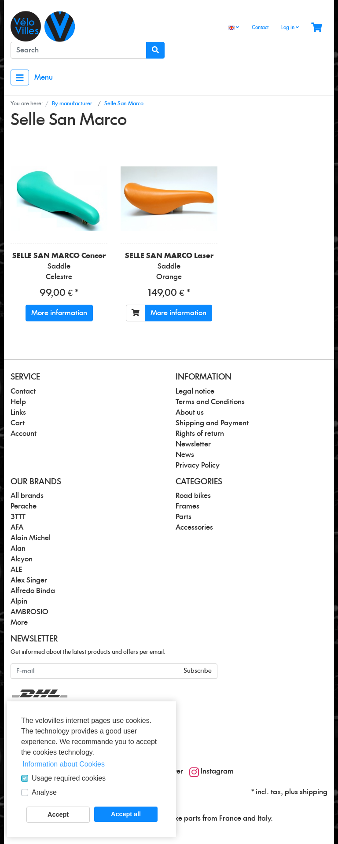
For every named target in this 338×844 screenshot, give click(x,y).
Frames (187, 506)
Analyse (44, 792)
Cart (18, 423)
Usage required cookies (69, 778)
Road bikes (193, 495)
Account (24, 433)
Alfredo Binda (33, 590)
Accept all (126, 814)
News (185, 454)
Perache (24, 506)
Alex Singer (29, 580)
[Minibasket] (316, 28)
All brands (27, 495)
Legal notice (195, 391)
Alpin (19, 601)
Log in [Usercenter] (290, 27)
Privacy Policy (198, 465)
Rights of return (200, 433)
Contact (260, 27)
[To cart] (135, 313)
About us (190, 412)
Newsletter (193, 444)
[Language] (233, 28)
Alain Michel (31, 538)
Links (18, 412)
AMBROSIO (29, 611)
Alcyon (22, 559)
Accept (58, 814)
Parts (183, 516)
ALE (16, 569)
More (19, 622)
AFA (17, 527)
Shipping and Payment (212, 423)
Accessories (194, 527)
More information (59, 313)
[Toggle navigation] (20, 77)
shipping (313, 792)
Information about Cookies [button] (63, 764)
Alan (18, 548)
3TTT (18, 516)
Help (18, 401)
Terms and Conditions (210, 401)
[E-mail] (94, 671)
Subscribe (198, 671)
